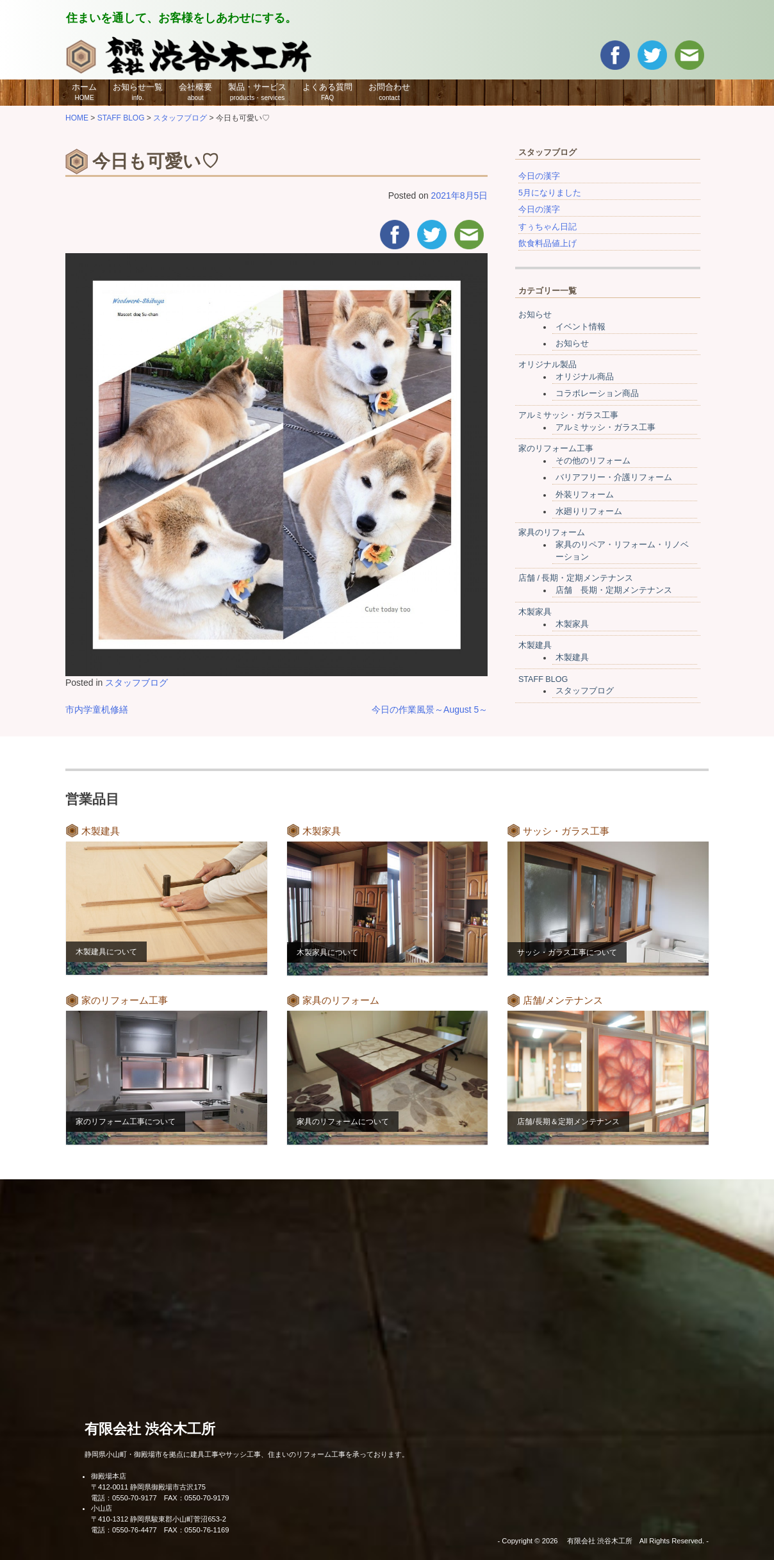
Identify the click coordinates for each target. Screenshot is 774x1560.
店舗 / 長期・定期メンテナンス (576, 578)
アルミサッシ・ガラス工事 (568, 415)
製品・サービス (257, 92)
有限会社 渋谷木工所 (150, 1429)
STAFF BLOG (543, 679)
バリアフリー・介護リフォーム (614, 477)
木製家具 (535, 612)
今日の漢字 (539, 176)
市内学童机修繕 (96, 709)
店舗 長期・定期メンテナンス (614, 590)
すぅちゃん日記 (547, 226)
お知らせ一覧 (138, 92)
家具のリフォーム (551, 532)
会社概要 (195, 92)
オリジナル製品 (547, 364)
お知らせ (535, 314)
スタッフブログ (136, 682)
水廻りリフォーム (589, 511)
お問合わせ (389, 92)
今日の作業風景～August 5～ (430, 709)
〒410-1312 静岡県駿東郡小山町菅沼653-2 (158, 1519)
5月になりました (549, 192)
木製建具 (535, 645)
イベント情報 (580, 326)
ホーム (84, 92)
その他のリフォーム (593, 460)
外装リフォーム (585, 494)
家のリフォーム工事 (555, 448)
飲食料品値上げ (547, 243)
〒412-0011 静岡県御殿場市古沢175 (148, 1487)
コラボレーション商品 (597, 393)
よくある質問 (327, 92)
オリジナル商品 (585, 376)
